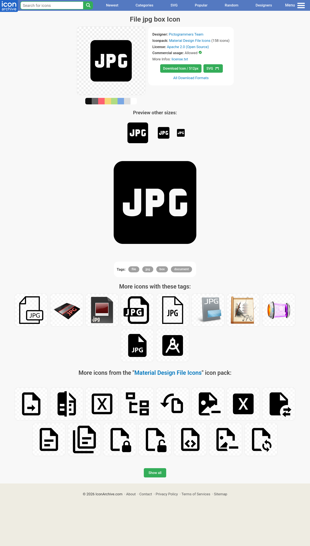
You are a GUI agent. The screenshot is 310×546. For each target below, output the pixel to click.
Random (231, 5)
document (181, 269)
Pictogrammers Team (186, 34)
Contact (145, 494)
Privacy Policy (167, 494)
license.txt (180, 59)
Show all (155, 473)
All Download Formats (191, 78)
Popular (201, 5)
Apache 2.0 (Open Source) (188, 47)
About (131, 494)
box (162, 269)
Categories (144, 5)
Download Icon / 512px (180, 68)
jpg (148, 269)
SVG (174, 5)
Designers (264, 5)
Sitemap (220, 494)
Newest (112, 5)
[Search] (88, 5)
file (134, 269)
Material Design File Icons (189, 40)
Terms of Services (195, 494)
